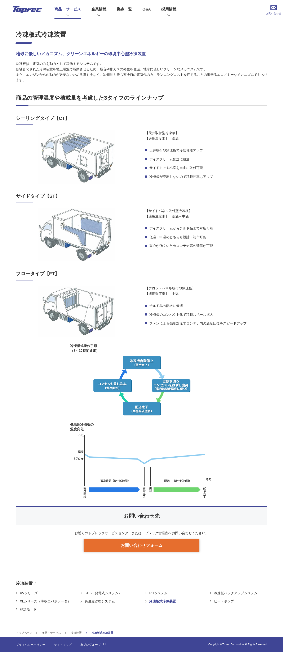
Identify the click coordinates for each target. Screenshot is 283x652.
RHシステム (158, 593)
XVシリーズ (29, 593)
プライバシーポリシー (30, 644)
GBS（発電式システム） (103, 593)
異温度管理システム (100, 601)
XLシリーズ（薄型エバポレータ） (45, 601)
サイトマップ (62, 644)
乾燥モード (28, 609)
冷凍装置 (24, 583)
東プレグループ (90, 644)
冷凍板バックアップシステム (235, 593)
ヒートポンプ (224, 601)
